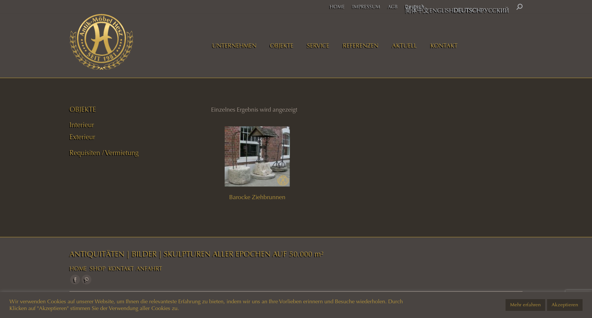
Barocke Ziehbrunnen (257, 197)
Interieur (81, 125)
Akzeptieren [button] (565, 305)
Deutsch (414, 6)
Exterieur (82, 137)
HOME (78, 268)
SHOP (97, 268)
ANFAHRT (149, 268)
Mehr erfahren (525, 305)
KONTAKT (121, 268)
